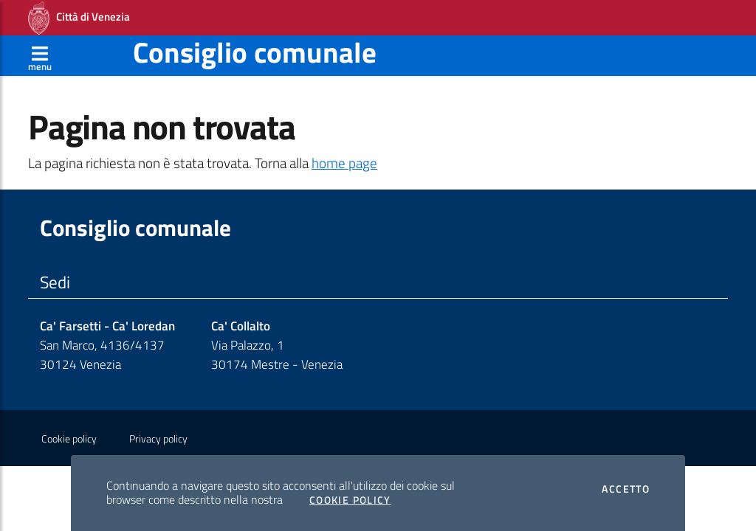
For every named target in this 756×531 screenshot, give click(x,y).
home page (344, 163)
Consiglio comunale (255, 52)
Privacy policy (158, 438)
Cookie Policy (350, 500)
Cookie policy (69, 438)
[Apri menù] (40, 55)
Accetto (626, 489)
